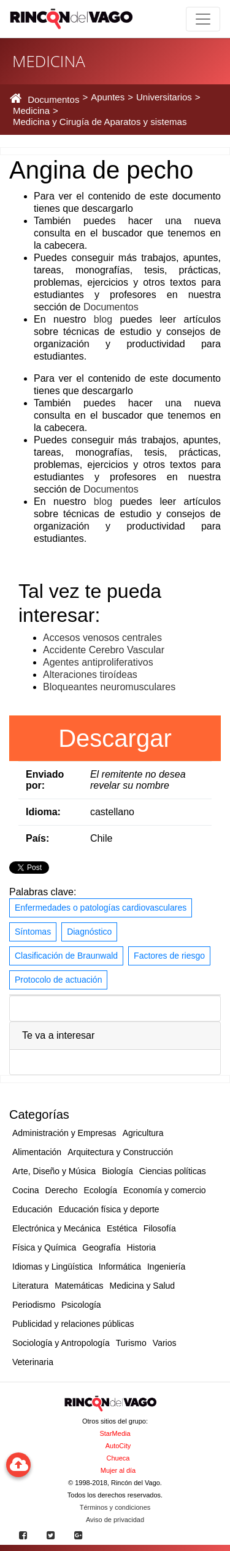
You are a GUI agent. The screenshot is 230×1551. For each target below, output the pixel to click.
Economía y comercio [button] (164, 1190)
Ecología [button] (100, 1190)
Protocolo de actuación (58, 980)
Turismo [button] (131, 1343)
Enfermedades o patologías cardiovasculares (100, 907)
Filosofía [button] (160, 1228)
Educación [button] (32, 1209)
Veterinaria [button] (32, 1362)
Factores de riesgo (169, 956)
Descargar (115, 738)
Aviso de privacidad (115, 1519)
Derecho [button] (61, 1190)
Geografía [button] (101, 1247)
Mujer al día (118, 1470)
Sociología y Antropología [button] (61, 1343)
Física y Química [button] (44, 1247)
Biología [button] (117, 1171)
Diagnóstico (89, 932)
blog (103, 319)
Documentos (111, 307)
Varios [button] (165, 1343)
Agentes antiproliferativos (98, 662)
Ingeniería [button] (166, 1266)
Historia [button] (141, 1247)
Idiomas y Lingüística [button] (52, 1266)
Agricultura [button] (143, 1133)
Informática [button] (120, 1266)
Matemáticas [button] (79, 1286)
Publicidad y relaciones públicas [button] (73, 1324)
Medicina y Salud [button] (142, 1286)
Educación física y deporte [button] (108, 1209)
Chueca (118, 1458)
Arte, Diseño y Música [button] (54, 1171)
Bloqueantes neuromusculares (109, 687)
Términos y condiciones (115, 1507)
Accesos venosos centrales (102, 637)
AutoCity (118, 1445)
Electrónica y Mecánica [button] (56, 1228)
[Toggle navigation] (203, 19)
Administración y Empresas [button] (64, 1133)
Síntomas (33, 932)
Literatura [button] (30, 1286)
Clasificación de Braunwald (66, 956)
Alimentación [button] (36, 1152)
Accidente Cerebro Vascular (103, 650)
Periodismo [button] (33, 1305)
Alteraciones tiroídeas (90, 674)
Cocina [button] (25, 1190)
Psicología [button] (81, 1305)
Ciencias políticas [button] (172, 1171)
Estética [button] (122, 1228)
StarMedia (114, 1433)
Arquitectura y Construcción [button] (120, 1152)
